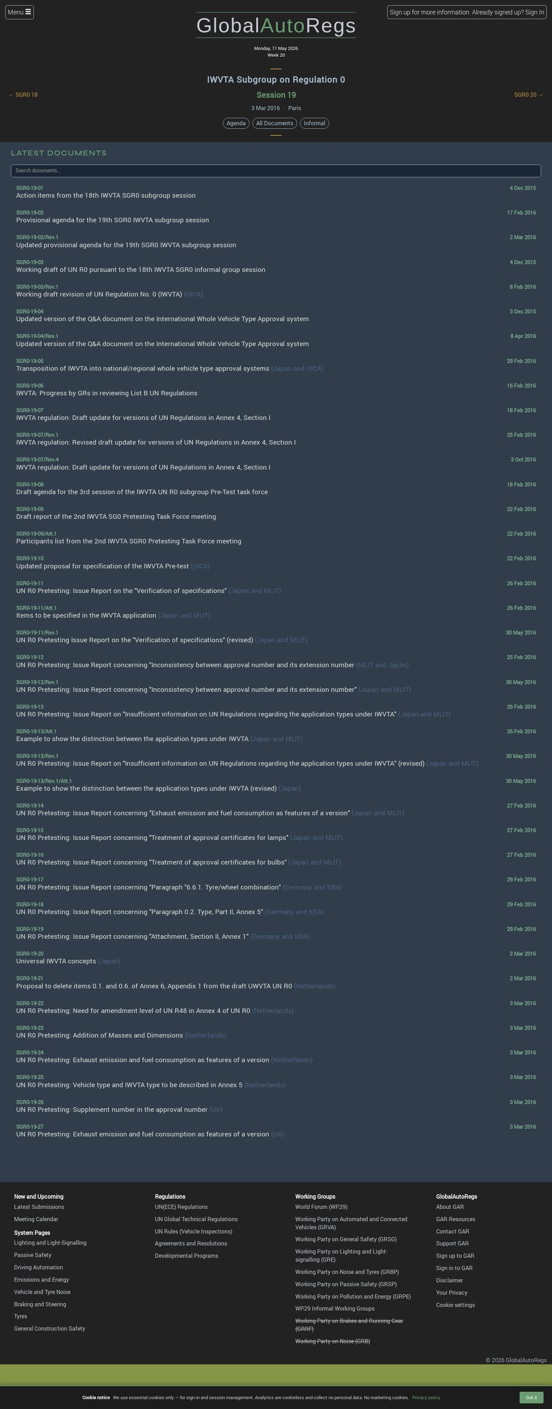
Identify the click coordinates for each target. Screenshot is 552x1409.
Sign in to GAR (454, 1268)
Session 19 (276, 94)
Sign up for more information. (430, 12)
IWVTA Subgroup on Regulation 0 (276, 79)
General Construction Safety (49, 1328)
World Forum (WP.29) (321, 1207)
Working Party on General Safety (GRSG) (346, 1239)
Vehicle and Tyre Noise (42, 1292)
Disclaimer (449, 1280)
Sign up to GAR (455, 1256)
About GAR (450, 1207)
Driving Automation (38, 1267)
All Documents (274, 123)
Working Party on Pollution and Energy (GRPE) (353, 1296)
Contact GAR (452, 1231)
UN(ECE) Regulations (181, 1207)
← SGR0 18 (23, 94)
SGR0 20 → (529, 94)
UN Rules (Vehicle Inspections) (193, 1231)
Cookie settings (455, 1305)
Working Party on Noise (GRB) (332, 1341)
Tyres (20, 1316)
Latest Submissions (39, 1207)
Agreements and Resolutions (191, 1243)
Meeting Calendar (36, 1219)
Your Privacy (452, 1292)
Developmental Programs (186, 1256)
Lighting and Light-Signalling (50, 1243)
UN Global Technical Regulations (196, 1219)
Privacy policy (426, 1397)
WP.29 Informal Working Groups (335, 1308)
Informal (314, 123)
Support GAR (452, 1243)
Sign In (534, 12)
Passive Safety (32, 1255)
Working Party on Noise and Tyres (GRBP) (347, 1272)
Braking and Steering (40, 1304)
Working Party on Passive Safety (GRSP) (346, 1284)
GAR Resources (455, 1219)
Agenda (236, 123)
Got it (531, 1397)
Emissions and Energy (41, 1279)
